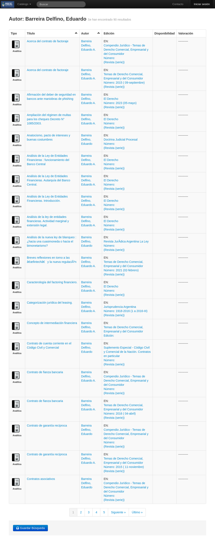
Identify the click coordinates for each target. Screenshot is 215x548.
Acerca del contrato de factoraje (47, 41)
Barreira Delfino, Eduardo (86, 139)
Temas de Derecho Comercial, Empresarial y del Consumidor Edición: (123, 331)
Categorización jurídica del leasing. (49, 302)
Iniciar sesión (202, 4)
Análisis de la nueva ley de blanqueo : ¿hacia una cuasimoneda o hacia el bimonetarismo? (51, 241)
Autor (90, 33)
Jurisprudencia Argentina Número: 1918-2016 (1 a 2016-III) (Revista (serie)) (126, 311)
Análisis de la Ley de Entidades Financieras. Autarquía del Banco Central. (48, 180)
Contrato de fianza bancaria (45, 372)
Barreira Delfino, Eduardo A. (88, 45)
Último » (137, 512)
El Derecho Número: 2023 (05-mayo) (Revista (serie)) (120, 103)
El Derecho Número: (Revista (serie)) (114, 123)
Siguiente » (118, 512)
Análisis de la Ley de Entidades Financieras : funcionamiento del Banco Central (48, 160)
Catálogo (24, 4)
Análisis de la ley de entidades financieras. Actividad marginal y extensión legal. (48, 221)
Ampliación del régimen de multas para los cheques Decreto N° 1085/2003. (49, 119)
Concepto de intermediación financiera (52, 323)
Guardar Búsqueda (30, 528)
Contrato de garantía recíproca (47, 425)
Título (52, 33)
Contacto (177, 4)
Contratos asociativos (41, 479)
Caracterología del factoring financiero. (52, 282)
